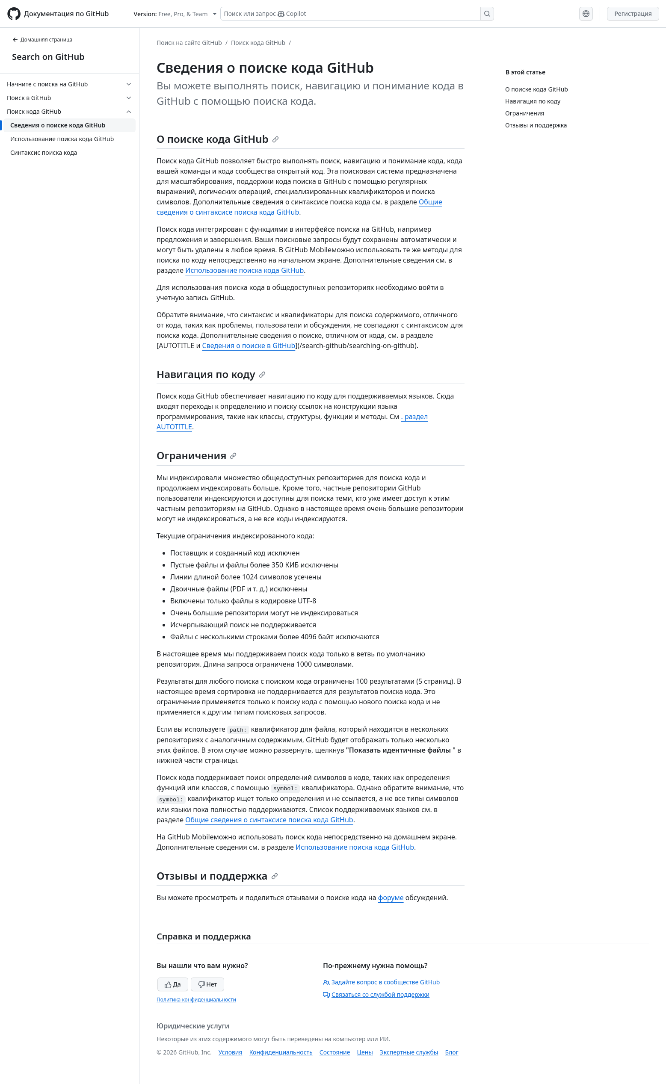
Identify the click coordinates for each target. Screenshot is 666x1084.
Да (173, 984)
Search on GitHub (48, 56)
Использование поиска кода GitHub (244, 270)
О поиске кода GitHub (218, 139)
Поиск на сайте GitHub (189, 42)
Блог (451, 1052)
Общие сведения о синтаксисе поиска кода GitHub (269, 819)
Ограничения (197, 455)
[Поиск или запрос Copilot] (357, 14)
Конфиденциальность (281, 1052)
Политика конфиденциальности (196, 999)
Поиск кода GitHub (258, 42)
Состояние (335, 1052)
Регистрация (633, 13)
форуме (391, 897)
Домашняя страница (42, 39)
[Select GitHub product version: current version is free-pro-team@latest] (175, 14)
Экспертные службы (409, 1052)
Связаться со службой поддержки (376, 994)
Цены (365, 1052)
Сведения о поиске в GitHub (249, 345)
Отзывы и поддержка (217, 875)
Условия (231, 1052)
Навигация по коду (211, 374)
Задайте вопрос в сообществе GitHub (381, 982)
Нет (207, 984)
